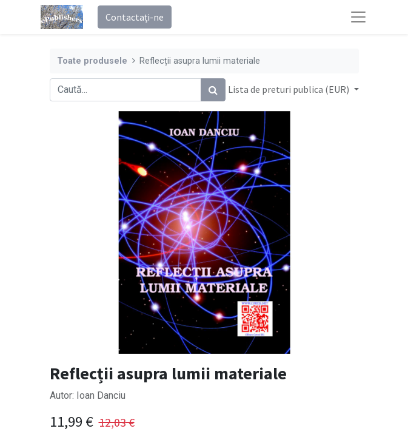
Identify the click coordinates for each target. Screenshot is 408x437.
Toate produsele (92, 61)
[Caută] (213, 89)
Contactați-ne (134, 17)
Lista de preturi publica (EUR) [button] (289, 89)
